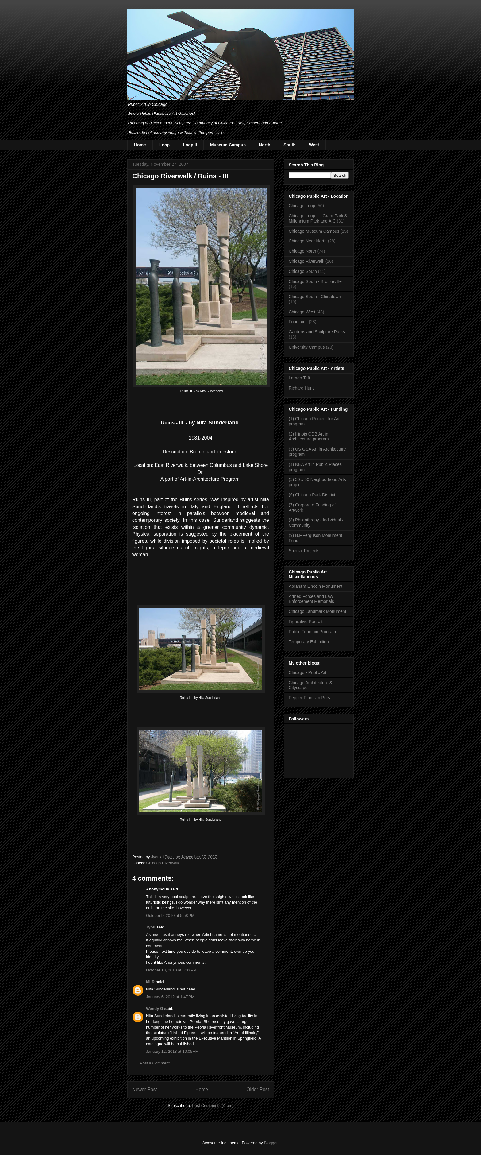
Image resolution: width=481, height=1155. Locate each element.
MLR (150, 981)
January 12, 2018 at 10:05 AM (172, 1051)
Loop (164, 144)
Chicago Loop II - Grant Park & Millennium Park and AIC (318, 218)
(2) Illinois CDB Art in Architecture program (309, 437)
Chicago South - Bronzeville (315, 281)
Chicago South (303, 271)
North (264, 144)
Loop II (190, 144)
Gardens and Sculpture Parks (317, 331)
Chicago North (302, 251)
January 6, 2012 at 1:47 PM (170, 996)
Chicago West (302, 311)
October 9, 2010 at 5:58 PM (170, 915)
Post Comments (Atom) (212, 1105)
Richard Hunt (301, 388)
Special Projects (304, 550)
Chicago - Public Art (307, 672)
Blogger (270, 1143)
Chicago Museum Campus (314, 231)
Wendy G (154, 1008)
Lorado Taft (299, 377)
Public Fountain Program (312, 631)
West (314, 144)
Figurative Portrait (305, 621)
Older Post (257, 1089)
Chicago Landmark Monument (317, 611)
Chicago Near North (308, 240)
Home (140, 144)
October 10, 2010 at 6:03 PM (171, 970)
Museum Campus (228, 144)
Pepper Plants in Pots (309, 697)
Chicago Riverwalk (162, 863)
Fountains (298, 321)
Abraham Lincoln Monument (315, 586)
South (289, 144)
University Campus (307, 347)
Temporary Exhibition (309, 641)
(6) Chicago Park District (312, 494)
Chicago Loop (302, 205)
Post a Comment (155, 1063)
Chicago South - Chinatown (315, 296)
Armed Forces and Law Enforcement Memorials (311, 599)
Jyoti (150, 927)
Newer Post (144, 1089)
